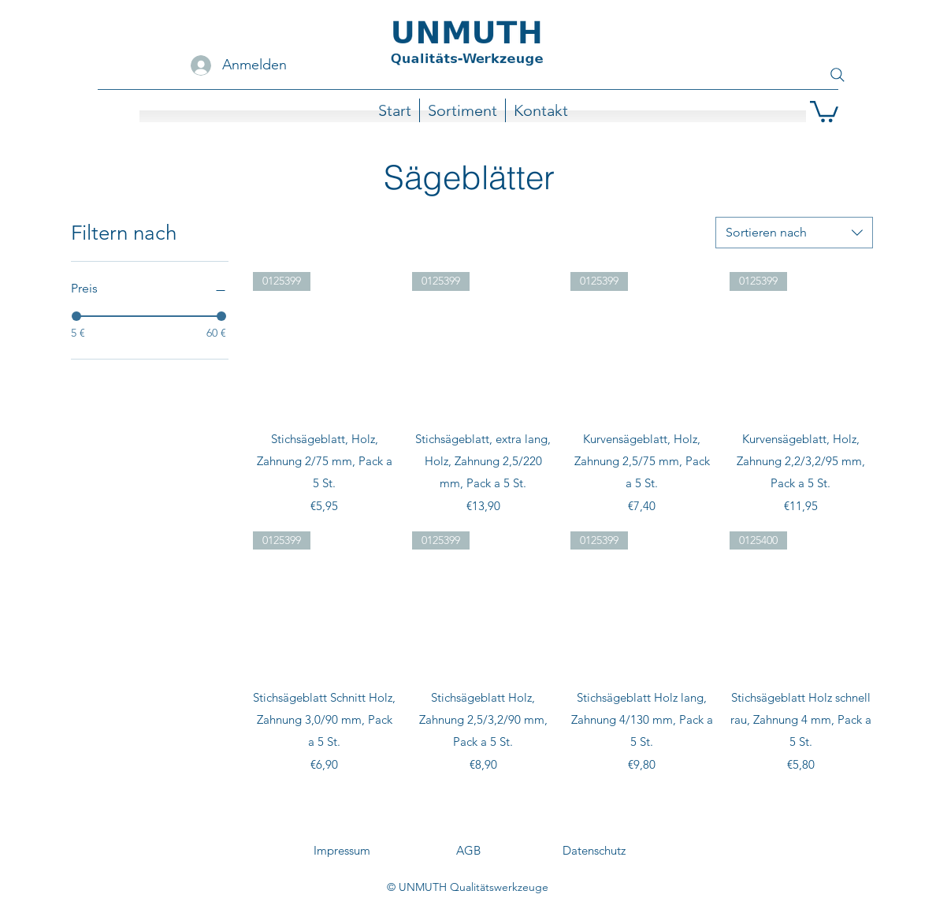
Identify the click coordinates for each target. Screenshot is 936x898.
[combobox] (794, 232)
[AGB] (468, 850)
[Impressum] (342, 850)
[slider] (76, 316)
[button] (824, 110)
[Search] (837, 74)
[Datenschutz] (594, 850)
